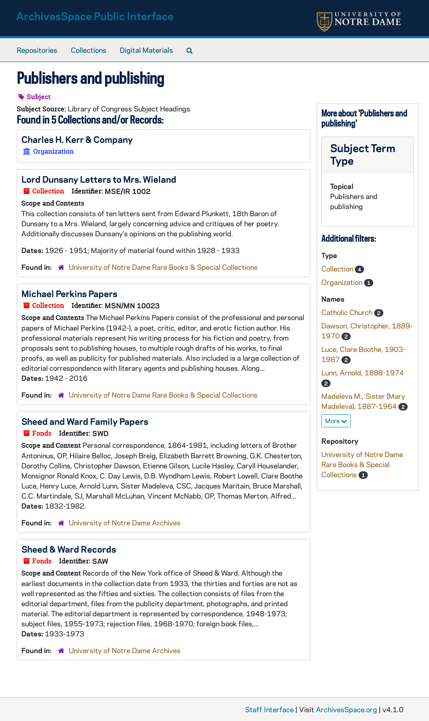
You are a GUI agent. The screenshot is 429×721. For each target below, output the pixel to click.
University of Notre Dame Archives (125, 522)
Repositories (37, 49)
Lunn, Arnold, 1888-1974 (362, 372)
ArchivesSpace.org (346, 709)
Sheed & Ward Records (68, 549)
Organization (342, 282)
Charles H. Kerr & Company (77, 139)
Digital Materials (146, 49)
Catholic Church (347, 312)
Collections (88, 49)
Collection (338, 268)
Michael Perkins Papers (69, 293)
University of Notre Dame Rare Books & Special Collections (163, 266)
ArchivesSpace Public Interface (94, 16)
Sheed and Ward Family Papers (84, 421)
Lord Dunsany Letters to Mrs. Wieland (98, 179)
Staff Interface (269, 709)
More (336, 420)
